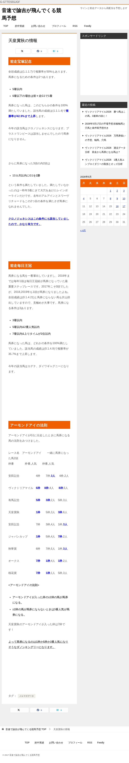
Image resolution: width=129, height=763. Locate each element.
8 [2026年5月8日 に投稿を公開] (110, 198)
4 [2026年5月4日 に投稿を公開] (83, 198)
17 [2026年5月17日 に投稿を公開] (124, 206)
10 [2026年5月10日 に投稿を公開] (124, 198)
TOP (5, 26)
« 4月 (83, 230)
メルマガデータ (26, 696)
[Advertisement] (104, 67)
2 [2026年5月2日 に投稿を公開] (117, 190)
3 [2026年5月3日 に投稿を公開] (124, 190)
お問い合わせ (38, 26)
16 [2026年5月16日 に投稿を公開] (117, 206)
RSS (75, 26)
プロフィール (59, 26)
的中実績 (19, 26)
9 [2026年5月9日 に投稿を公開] (117, 198)
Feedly (87, 26)
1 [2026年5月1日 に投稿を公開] (110, 190)
